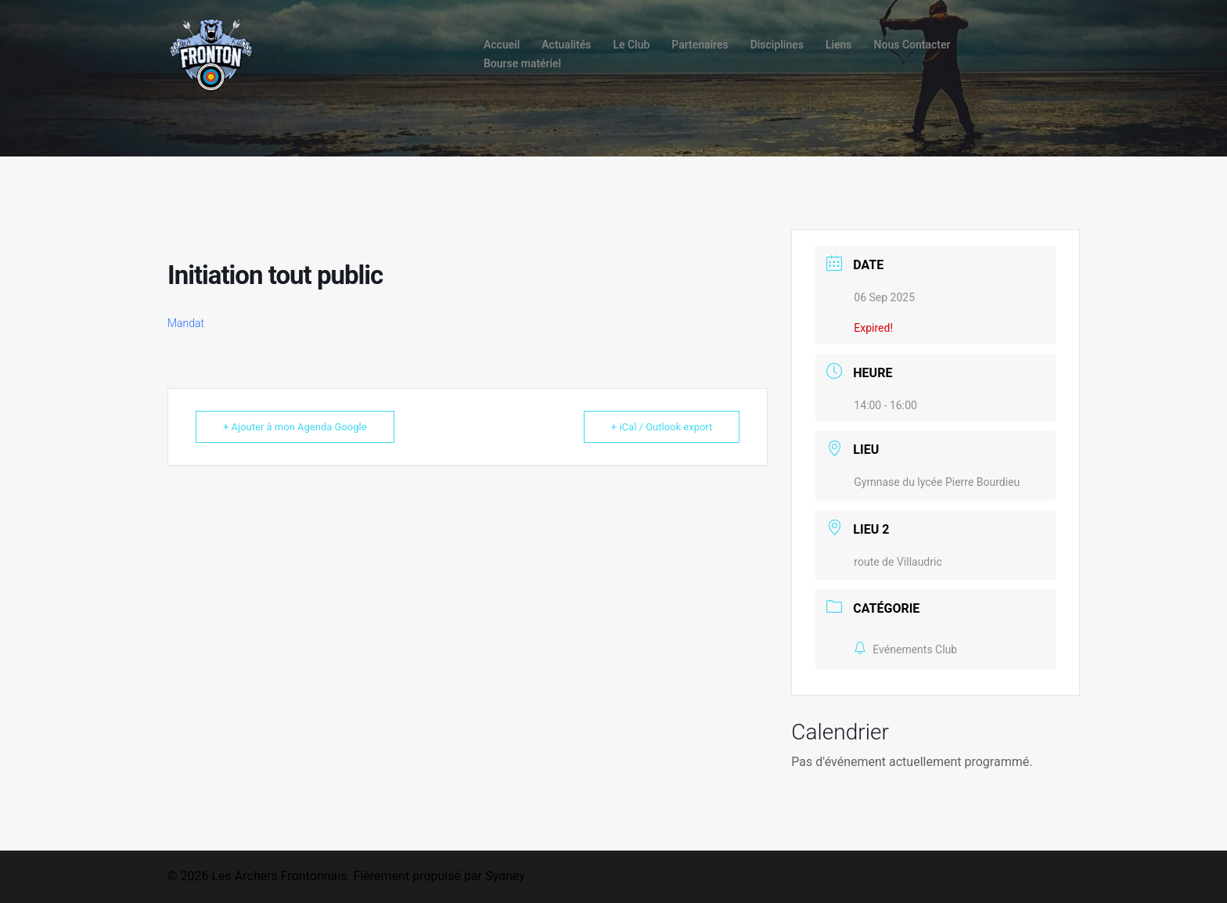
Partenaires (699, 44)
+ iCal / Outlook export (661, 427)
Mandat (185, 323)
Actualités (566, 44)
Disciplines (777, 44)
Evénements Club (905, 649)
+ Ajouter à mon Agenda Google (295, 427)
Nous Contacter (912, 44)
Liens (839, 44)
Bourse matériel (522, 63)
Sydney (505, 876)
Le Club (631, 44)
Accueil (502, 44)
